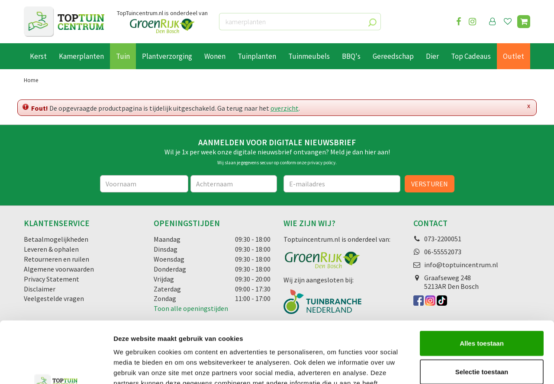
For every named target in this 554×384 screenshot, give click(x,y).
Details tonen (467, 367)
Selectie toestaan (482, 310)
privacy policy (321, 163)
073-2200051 (442, 238)
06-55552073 (442, 251)
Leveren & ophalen (51, 249)
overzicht (285, 108)
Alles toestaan (482, 281)
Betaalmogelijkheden (56, 239)
